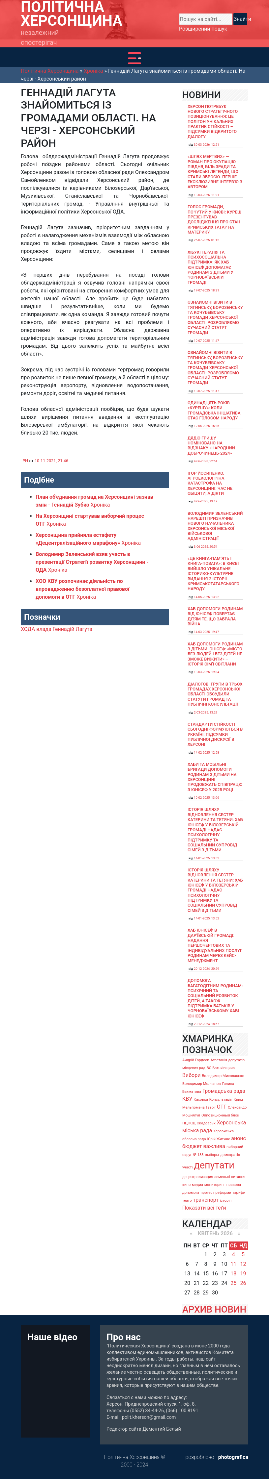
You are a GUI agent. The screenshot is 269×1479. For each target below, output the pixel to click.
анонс (238, 1138)
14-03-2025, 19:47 (206, 632)
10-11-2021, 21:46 (51, 460)
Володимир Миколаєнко (223, 1076)
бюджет (192, 1146)
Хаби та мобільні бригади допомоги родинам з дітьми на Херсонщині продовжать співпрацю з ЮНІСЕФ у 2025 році (215, 777)
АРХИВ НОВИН (214, 1309)
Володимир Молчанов (201, 1084)
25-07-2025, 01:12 (206, 240)
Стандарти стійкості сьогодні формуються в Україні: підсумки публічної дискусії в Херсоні (215, 734)
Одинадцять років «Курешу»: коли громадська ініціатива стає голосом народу (214, 410)
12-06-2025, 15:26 (206, 426)
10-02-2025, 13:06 (206, 797)
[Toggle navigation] (134, 58)
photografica (233, 1457)
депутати (214, 1165)
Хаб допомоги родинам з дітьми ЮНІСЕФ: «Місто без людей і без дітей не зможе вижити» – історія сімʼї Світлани (215, 653)
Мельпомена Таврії (199, 1107)
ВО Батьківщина (221, 1068)
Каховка (201, 1099)
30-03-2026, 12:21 (206, 144)
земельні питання (229, 1177)
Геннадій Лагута (72, 629)
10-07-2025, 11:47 (206, 340)
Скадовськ (206, 1123)
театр (187, 1200)
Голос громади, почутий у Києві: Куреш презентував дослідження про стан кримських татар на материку (214, 219)
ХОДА (28, 629)
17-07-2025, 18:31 (206, 290)
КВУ (187, 1099)
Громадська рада (223, 1091)
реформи (223, 1193)
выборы (212, 1155)
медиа (197, 1185)
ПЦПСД (188, 1123)
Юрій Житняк (218, 1139)
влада (43, 629)
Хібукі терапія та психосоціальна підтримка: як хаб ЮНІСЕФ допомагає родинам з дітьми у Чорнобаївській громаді (210, 267)
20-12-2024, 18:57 (206, 1024)
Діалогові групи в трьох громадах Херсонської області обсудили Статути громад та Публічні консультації (215, 694)
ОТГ (221, 1107)
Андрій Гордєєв (195, 1060)
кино (186, 1185)
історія (225, 1200)
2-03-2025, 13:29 (205, 712)
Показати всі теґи (204, 1208)
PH (25, 460)
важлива (214, 1146)
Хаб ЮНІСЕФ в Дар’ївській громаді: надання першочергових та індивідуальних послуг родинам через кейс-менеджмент (215, 945)
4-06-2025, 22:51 (205, 461)
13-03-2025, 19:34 (206, 672)
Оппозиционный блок (220, 1115)
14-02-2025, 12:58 (206, 752)
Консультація (220, 1099)
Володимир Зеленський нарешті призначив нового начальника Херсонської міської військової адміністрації (215, 526)
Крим (238, 1099)
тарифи (238, 1193)
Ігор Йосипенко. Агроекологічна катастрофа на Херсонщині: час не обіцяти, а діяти (210, 483)
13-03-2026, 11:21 (206, 195)
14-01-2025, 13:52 (206, 858)
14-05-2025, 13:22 (206, 597)
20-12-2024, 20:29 (206, 968)
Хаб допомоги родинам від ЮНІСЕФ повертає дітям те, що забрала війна (215, 616)
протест (207, 1193)
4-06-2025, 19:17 (205, 501)
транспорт (206, 1200)
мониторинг (214, 1185)
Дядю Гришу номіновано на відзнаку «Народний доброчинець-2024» (211, 446)
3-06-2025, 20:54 (205, 546)
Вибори (191, 1075)
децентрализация (197, 1177)
